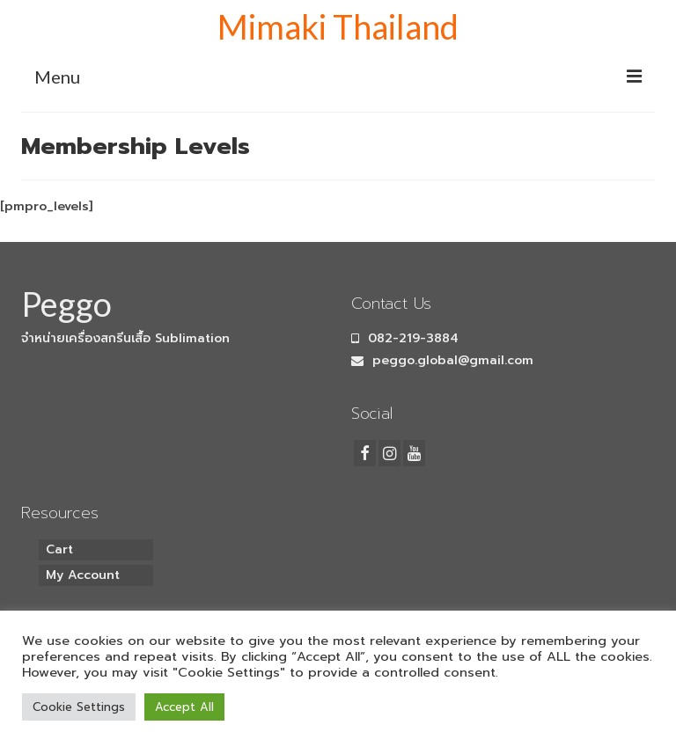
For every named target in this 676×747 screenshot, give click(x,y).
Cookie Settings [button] (79, 707)
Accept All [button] (184, 707)
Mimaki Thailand (338, 26)
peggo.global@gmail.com (442, 360)
